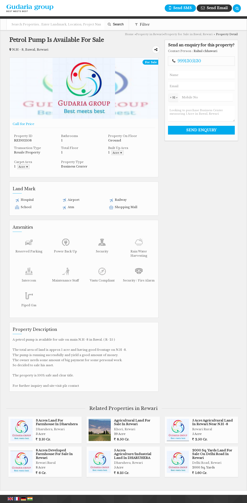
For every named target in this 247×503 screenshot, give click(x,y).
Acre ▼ (117, 152)
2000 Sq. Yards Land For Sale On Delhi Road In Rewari (212, 454)
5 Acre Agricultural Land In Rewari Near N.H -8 (212, 422)
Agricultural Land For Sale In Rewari (132, 422)
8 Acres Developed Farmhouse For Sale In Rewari (54, 454)
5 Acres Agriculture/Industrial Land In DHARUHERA (132, 454)
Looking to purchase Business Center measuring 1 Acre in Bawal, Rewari (201, 114)
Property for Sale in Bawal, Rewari (189, 34)
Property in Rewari (149, 34)
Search (116, 24)
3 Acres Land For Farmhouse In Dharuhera (57, 422)
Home (129, 34)
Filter (142, 24)
